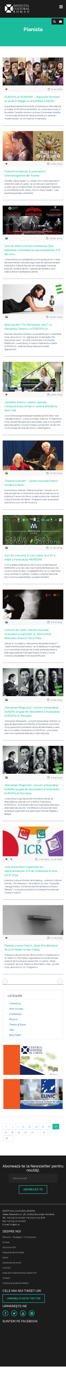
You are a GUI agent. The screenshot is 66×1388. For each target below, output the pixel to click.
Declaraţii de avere (12, 1262)
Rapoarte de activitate (13, 1252)
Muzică (13, 1019)
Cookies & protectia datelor (16, 1283)
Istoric (5, 1257)
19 (19, 1132)
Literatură (15, 1003)
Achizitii (6, 1267)
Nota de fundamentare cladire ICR (20, 1273)
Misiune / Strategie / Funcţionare (19, 1237)
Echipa (6, 1242)
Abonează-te (33, 1189)
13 (36, 1126)
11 (23, 1126)
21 (32, 1132)
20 (25, 1132)
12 (29, 1126)
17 (6, 1132)
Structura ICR (9, 1247)
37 (44, 1132)
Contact (6, 1278)
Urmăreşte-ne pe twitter (23, 1298)
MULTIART (15, 1035)
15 (49, 1126)
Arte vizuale (16, 1008)
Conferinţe (15, 1014)
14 (43, 1126)
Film (11, 1030)
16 (56, 1126)
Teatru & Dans (17, 1024)
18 (12, 1132)
